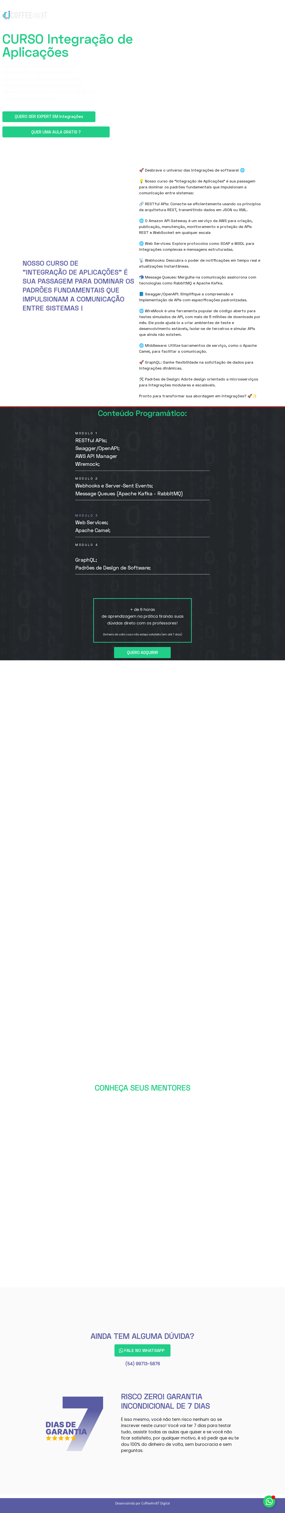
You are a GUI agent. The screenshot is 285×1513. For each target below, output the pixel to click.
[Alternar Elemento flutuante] (269, 1501)
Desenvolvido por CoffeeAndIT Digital (142, 1502)
